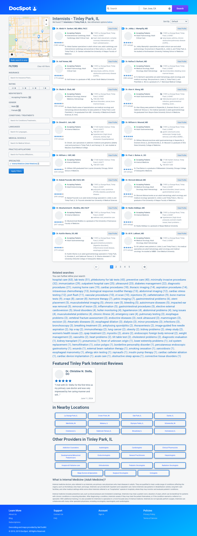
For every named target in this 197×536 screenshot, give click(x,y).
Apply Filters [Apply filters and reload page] (16, 171)
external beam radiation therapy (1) (107, 348)
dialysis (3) (130, 321)
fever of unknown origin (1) (117, 340)
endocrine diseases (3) (122, 317)
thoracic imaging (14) (142, 287)
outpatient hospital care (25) (98, 283)
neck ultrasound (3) (148, 317)
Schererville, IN (170, 423)
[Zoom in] (46, 20)
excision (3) (59, 321)
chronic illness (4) (103, 314)
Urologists (153, 473)
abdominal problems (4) (157, 310)
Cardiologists (137, 448)
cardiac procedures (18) (115, 287)
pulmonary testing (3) (152, 314)
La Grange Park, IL (70, 416)
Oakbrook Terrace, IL (103, 431)
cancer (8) (82, 298)
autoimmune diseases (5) (155, 302)
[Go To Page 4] (125, 267)
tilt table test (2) (121, 337)
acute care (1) (103, 356)
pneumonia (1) (91, 340)
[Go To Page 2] (116, 267)
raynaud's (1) (120, 352)
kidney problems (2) (152, 329)
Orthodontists (104, 465)
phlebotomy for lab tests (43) (108, 279)
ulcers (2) (127, 333)
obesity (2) (133, 329)
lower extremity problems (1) (151, 340)
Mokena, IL (104, 423)
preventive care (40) (138, 279)
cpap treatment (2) (95, 333)
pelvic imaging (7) (124, 298)
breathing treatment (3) (87, 325)
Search (180, 8)
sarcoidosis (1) (165, 348)
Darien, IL (170, 416)
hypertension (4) (132, 310)
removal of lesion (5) (84, 306)
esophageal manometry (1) (68, 352)
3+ (24, 88)
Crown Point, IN (104, 416)
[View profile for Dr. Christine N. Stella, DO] (74, 385)
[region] (29, 37)
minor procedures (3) (150, 321)
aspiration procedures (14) (171, 287)
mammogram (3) (171, 317)
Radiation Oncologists (170, 465)
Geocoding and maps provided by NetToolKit (27, 527)
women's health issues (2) (68, 333)
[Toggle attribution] (12, 54)
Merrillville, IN (71, 423)
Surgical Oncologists (120, 473)
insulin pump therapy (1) (143, 352)
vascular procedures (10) (99, 295)
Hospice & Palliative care (71, 465)
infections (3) (172, 321)
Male (14, 106)
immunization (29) (69, 283)
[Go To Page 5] (129, 267)
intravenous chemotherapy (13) (71, 291)
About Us (13, 514)
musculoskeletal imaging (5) (87, 302)
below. (110, 22)
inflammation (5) (108, 306)
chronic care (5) (114, 302)
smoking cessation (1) (142, 348)
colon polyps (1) (103, 344)
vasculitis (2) (80, 337)
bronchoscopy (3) (63, 325)
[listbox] (29, 163)
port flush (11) (75, 295)
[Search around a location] (155, 8)
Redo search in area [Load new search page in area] (19, 60)
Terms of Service (150, 518)
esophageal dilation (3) (108, 321)
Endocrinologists (104, 455)
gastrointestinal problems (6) (153, 298)
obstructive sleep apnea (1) (128, 356)
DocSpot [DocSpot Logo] (22, 8)
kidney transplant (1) (69, 340)
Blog (11, 518)
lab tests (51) (82, 279)
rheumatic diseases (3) (81, 321)
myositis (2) (114, 333)
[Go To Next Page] (144, 267)
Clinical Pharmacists (170, 448)
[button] (179, 21)
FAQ (55, 518)
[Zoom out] (46, 24)
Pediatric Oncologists (137, 465)
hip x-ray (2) (76, 329)
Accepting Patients (20, 97)
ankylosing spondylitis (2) (118, 325)
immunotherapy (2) (95, 329)
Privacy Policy (149, 514)
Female (15, 110)
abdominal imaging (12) (153, 291)
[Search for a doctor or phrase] (122, 8)
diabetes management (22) (151, 283)
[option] (31, 163)
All (14, 88)
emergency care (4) (127, 314)
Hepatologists (170, 455)
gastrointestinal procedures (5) (137, 306)
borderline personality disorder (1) (134, 344)
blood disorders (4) (85, 310)
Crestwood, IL (71, 431)
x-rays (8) (69, 298)
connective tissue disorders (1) (163, 356)
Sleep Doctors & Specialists (87, 473)
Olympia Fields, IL (137, 423)
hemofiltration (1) (82, 344)
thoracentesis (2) (144, 325)
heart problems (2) (100, 337)
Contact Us (58, 514)
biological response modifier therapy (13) (114, 291)
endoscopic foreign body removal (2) (156, 333)
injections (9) (138, 295)
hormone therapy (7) (100, 298)
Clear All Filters (43, 66)
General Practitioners (137, 455)
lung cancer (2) (117, 329)
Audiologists (103, 448)
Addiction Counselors (71, 448)
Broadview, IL (137, 431)
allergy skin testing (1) (98, 352)
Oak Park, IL (137, 416)
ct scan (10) (122, 295)
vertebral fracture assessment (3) (88, 317)
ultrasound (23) (125, 283)
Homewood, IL (170, 431)
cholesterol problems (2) (146, 337)
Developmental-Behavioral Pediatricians (70, 456)
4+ (34, 88)
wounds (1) (79, 348)
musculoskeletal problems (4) (74, 314)
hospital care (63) (63, 279)
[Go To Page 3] (120, 267)
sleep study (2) (174, 329)
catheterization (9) (158, 295)
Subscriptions (14, 522)
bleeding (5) (131, 302)
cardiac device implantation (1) (75, 356)
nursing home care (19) (86, 287)
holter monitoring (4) (109, 310)
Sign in (101, 514)
